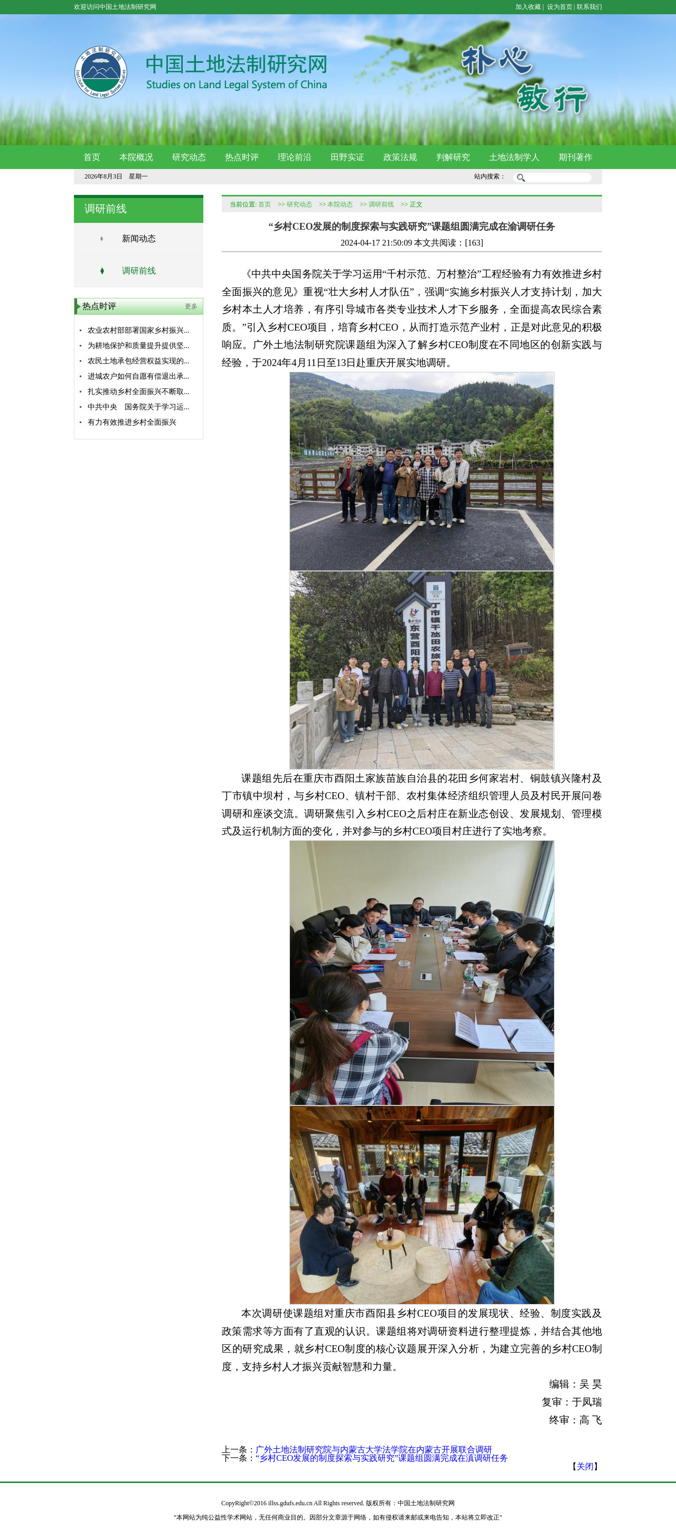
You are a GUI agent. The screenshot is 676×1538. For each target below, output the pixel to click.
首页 (91, 157)
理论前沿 (295, 157)
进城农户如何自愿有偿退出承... (139, 376)
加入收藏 (528, 7)
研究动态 (189, 157)
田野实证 (347, 157)
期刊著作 (576, 157)
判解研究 (453, 157)
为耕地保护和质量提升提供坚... (139, 346)
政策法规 (400, 157)
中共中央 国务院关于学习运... (139, 407)
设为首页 (559, 7)
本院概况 (136, 157)
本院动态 (340, 204)
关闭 (585, 1466)
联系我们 (589, 7)
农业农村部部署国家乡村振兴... (139, 330)
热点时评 (242, 157)
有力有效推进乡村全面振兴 (132, 422)
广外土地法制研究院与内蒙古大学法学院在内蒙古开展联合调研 (374, 1449)
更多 (191, 306)
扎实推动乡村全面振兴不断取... (139, 392)
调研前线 (139, 270)
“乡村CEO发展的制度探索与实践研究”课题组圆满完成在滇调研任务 (382, 1457)
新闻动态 (139, 238)
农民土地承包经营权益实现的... (139, 361)
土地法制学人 (514, 157)
